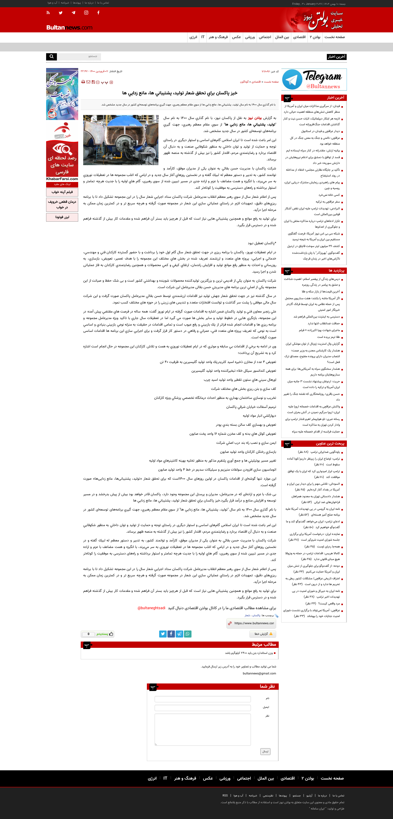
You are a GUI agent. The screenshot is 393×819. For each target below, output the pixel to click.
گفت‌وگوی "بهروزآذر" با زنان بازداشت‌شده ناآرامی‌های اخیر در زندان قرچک (316, 256)
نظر (267, 716)
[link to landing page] (322, 20)
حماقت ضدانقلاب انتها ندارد (324, 323)
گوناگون (244, 82)
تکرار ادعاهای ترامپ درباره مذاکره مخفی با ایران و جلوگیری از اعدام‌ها (312, 224)
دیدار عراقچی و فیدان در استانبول (320, 131)
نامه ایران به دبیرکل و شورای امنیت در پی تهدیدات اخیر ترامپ (316, 594)
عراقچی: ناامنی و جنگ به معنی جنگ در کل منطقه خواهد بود (315, 141)
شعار (247, 615)
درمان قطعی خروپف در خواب (62, 204)
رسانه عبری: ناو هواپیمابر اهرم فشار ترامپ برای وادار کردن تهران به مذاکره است (312, 422)
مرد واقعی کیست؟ (323, 603)
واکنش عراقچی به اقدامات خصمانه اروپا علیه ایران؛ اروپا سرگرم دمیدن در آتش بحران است (313, 409)
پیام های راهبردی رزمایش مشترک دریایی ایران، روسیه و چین (312, 185)
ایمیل (266, 707)
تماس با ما (103, 3)
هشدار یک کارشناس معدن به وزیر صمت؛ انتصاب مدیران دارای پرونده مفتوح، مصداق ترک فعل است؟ (312, 356)
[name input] (203, 699)
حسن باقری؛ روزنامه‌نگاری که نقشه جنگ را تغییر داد (311, 397)
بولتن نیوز (254, 118)
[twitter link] (163, 634)
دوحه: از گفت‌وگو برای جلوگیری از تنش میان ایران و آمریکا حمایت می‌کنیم (313, 569)
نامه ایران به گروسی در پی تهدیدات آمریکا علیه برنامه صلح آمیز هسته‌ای (312, 512)
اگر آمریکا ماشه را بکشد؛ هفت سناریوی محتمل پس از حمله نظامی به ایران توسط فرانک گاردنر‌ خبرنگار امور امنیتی (312, 304)
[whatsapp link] (187, 634)
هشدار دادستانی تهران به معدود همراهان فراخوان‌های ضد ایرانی (315, 499)
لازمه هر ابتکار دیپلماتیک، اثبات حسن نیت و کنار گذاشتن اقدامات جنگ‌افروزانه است (311, 121)
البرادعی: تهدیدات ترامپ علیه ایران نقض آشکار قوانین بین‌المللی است (312, 211)
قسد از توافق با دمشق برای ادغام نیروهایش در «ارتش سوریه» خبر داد (312, 160)
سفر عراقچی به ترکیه (328, 202)
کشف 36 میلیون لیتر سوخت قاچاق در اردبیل (313, 246)
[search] (51, 56)
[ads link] (314, 79)
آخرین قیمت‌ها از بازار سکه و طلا (321, 291)
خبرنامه (65, 3)
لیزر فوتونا (62, 217)
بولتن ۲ (315, 37)
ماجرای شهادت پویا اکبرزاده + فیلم (319, 330)
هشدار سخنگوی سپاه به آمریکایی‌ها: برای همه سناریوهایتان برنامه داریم (312, 372)
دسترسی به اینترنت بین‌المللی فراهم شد (316, 316)
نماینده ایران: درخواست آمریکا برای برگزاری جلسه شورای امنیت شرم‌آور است (314, 537)
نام (267, 698)
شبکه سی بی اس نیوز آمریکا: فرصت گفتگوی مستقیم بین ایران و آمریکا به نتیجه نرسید (314, 236)
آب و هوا (52, 3)
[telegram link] (179, 634)
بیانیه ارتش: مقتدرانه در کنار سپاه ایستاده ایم (313, 150)
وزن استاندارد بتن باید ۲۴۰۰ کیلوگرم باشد (249, 653)
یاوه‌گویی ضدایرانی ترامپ (319, 452)
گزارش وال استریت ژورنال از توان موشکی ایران (313, 344)
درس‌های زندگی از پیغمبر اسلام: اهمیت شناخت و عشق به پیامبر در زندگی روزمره (312, 282)
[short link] (254, 623)
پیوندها (77, 3)
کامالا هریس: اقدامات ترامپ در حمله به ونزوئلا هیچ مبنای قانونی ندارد (312, 556)
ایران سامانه (318, 808)
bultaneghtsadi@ (151, 608)
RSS (225, 796)
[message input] (203, 730)
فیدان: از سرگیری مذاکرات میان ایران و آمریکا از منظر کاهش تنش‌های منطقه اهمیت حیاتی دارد (312, 109)
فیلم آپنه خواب (62, 192)
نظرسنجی (268, 796)
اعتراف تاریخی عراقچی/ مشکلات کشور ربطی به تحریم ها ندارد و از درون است (312, 581)
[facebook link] (171, 634)
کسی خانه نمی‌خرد (329, 195)
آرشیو (309, 796)
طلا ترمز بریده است (328, 337)
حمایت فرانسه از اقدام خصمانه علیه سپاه (316, 431)
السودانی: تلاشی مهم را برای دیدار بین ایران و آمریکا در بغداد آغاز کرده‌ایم (313, 487)
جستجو (297, 796)
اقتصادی (256, 82)
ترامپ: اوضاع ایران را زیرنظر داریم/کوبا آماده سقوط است (313, 462)
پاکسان (256, 615)
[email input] (203, 708)
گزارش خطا (263, 634)
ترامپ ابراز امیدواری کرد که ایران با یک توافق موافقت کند (314, 474)
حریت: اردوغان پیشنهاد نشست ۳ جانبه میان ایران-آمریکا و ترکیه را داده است (313, 384)
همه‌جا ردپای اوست (322, 546)
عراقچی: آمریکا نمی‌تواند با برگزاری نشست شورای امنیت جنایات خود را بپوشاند (311, 613)
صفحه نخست (335, 37)
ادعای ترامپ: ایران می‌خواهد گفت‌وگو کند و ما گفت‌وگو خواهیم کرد (313, 524)
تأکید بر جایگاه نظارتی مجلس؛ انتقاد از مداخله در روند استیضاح (313, 173)
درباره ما (89, 3)
